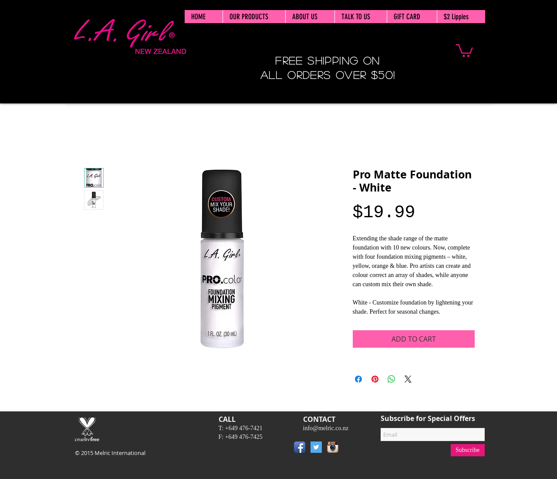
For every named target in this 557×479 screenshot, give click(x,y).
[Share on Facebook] (358, 379)
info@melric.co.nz (326, 428)
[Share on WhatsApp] (391, 379)
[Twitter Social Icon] (316, 447)
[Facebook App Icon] (299, 447)
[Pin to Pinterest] (354, 449)
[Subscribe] (468, 450)
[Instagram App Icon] (332, 447)
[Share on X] (408, 379)
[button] (464, 50)
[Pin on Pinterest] (375, 379)
